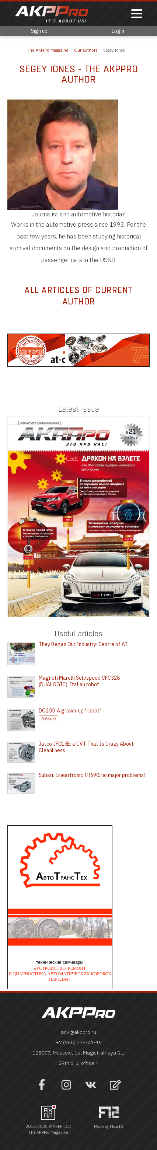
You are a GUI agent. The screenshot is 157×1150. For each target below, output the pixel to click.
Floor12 (116, 1126)
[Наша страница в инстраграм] (66, 1088)
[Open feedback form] (115, 1085)
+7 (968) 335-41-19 (79, 1042)
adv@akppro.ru (78, 1032)
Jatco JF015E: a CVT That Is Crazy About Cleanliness (86, 747)
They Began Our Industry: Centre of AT (83, 644)
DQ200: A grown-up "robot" (70, 710)
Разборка (48, 718)
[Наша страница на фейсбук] (41, 1088)
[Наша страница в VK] (90, 1088)
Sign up (39, 31)
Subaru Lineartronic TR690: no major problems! (92, 775)
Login (118, 31)
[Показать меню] (136, 14)
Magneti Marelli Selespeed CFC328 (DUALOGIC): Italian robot (79, 681)
